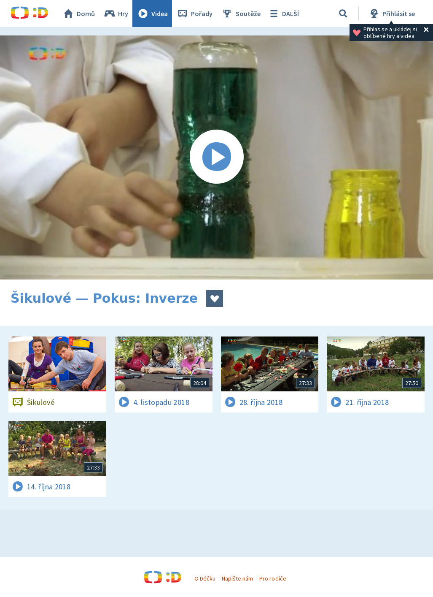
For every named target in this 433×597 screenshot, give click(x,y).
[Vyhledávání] (343, 13)
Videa (152, 13)
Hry (115, 13)
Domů (78, 13)
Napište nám (237, 578)
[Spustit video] (216, 157)
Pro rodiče (272, 578)
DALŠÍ (283, 13)
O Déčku (204, 578)
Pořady (194, 13)
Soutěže (241, 13)
